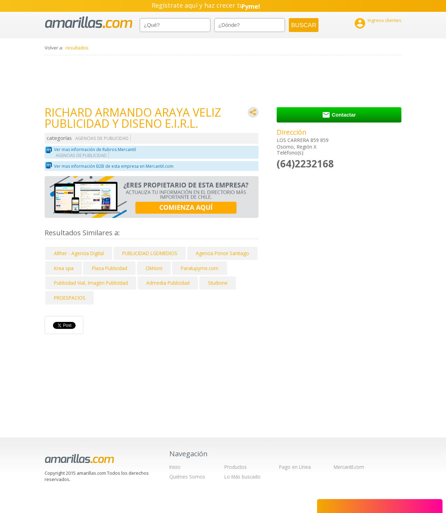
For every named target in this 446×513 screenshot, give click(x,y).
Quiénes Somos (187, 476)
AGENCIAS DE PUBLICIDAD (102, 138)
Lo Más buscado (242, 476)
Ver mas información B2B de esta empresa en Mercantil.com (114, 166)
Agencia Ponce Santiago (222, 253)
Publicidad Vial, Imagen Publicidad (91, 282)
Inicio (174, 467)
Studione (218, 282)
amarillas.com (89, 22)
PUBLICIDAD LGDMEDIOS (149, 253)
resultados (77, 48)
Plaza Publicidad (109, 268)
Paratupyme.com (199, 268)
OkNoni (154, 268)
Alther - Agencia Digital (79, 253)
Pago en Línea (295, 467)
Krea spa (64, 268)
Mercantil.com (349, 467)
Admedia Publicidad (168, 282)
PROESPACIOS (69, 297)
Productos (235, 467)
